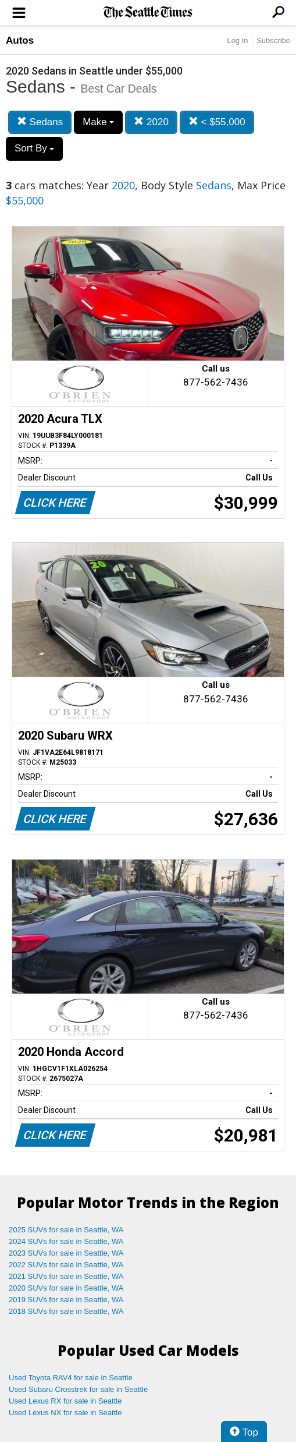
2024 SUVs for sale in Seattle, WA (66, 1241)
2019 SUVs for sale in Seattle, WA (66, 1299)
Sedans (40, 122)
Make (98, 122)
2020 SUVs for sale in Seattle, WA (66, 1288)
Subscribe (273, 40)
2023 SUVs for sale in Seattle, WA (66, 1253)
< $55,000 (216, 122)
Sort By (34, 148)
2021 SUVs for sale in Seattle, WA (66, 1276)
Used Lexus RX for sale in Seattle (65, 1401)
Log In (237, 40)
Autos (20, 40)
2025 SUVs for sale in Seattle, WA (66, 1229)
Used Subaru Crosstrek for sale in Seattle (78, 1389)
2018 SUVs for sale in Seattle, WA (66, 1311)
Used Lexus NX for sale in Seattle (65, 1412)
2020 (151, 122)
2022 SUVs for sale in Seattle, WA (66, 1264)
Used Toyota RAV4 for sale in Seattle (71, 1377)
